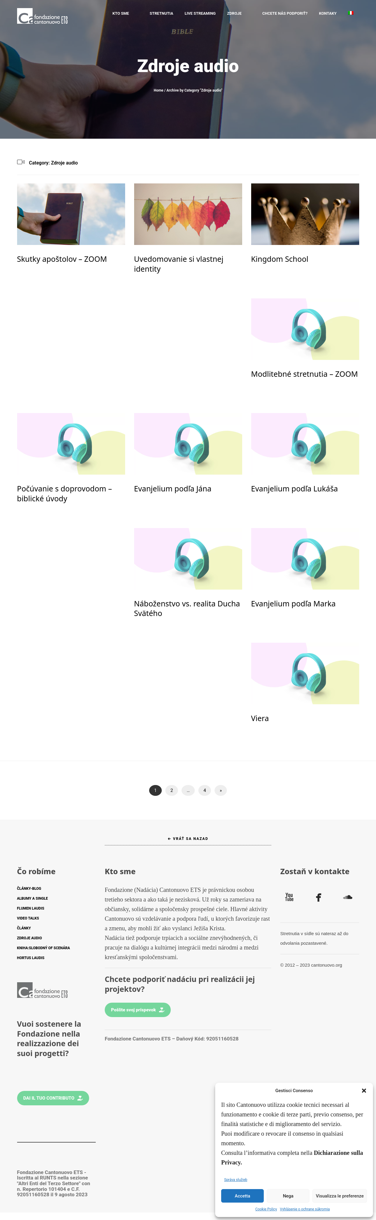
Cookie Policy (266, 1209)
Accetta (242, 1196)
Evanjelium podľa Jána (173, 488)
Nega (288, 1196)
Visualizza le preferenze (340, 1196)
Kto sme (139, 13)
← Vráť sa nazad (188, 839)
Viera (260, 718)
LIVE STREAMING (209, 13)
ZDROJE (243, 13)
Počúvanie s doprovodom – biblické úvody (64, 493)
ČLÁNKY (24, 928)
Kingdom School (279, 259)
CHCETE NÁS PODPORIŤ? (285, 13)
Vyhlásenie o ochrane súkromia (305, 1209)
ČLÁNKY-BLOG (29, 888)
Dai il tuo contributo (53, 1098)
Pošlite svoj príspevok (137, 1010)
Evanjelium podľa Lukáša (294, 488)
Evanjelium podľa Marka (293, 603)
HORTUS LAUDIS (30, 958)
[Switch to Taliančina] (350, 13)
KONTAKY (327, 13)
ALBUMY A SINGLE (32, 898)
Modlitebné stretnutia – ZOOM (304, 374)
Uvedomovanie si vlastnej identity (179, 264)
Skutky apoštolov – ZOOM (62, 259)
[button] (364, 1091)
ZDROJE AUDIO (29, 938)
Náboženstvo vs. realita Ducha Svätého (187, 608)
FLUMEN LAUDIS (30, 908)
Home (158, 90)
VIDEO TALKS (28, 918)
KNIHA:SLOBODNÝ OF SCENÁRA (43, 948)
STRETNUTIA (170, 13)
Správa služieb (235, 1180)
